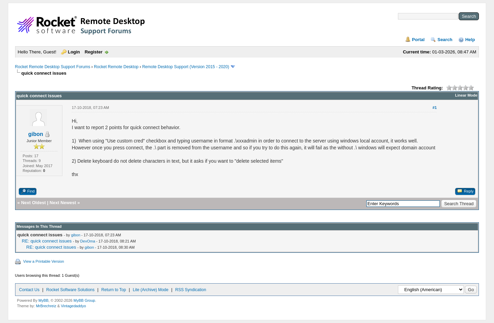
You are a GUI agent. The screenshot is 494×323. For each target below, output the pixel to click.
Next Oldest (33, 202)
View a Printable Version (43, 261)
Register (94, 51)
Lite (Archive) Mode (150, 289)
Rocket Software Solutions (70, 289)
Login (74, 51)
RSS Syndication (190, 289)
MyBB (43, 300)
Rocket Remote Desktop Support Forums (52, 66)
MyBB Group (84, 300)
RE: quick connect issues (47, 241)
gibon (35, 134)
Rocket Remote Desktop (116, 66)
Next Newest (63, 202)
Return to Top (113, 289)
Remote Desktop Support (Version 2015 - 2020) (185, 66)
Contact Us (29, 289)
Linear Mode (466, 95)
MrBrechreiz (46, 306)
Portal (418, 39)
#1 (435, 107)
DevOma (87, 241)
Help (470, 39)
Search (444, 39)
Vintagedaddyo (73, 306)
